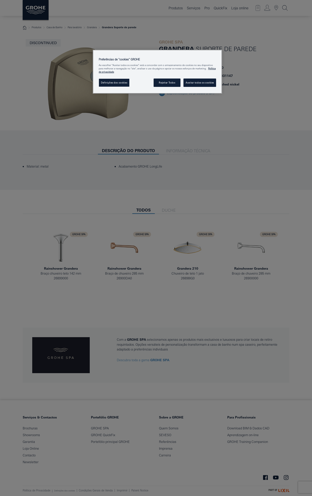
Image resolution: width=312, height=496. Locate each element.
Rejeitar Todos (167, 82)
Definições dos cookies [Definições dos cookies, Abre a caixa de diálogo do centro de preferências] (114, 82)
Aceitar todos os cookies (200, 82)
